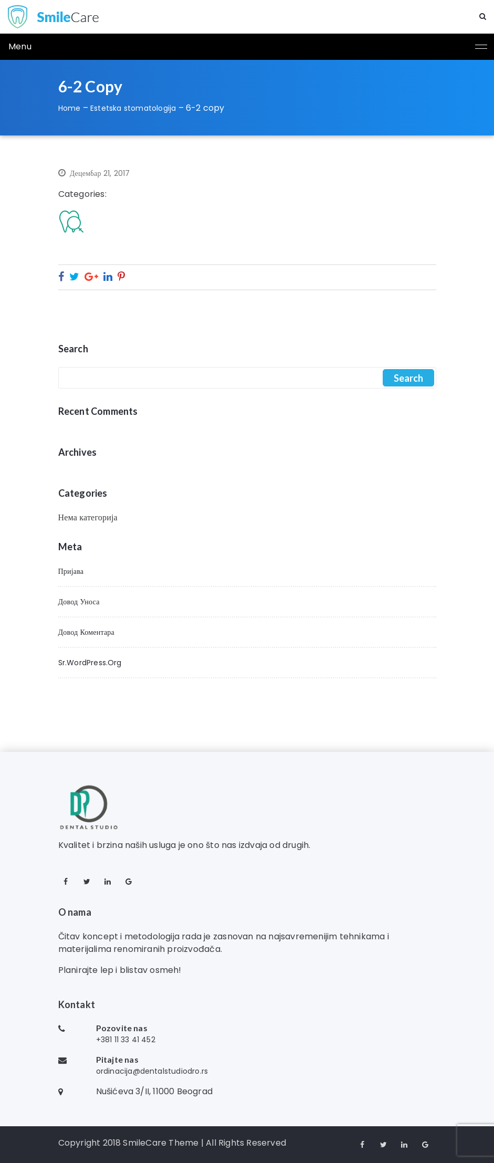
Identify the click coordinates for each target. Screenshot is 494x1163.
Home (69, 108)
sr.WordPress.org (90, 662)
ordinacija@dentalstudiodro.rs (152, 1071)
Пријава (71, 571)
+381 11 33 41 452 (125, 1039)
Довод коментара (86, 632)
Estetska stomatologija (133, 108)
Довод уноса (79, 601)
